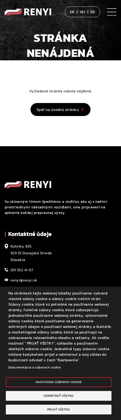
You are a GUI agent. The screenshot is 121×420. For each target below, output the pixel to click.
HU (82, 12)
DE (93, 12)
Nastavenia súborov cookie (59, 382)
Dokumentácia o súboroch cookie (34, 367)
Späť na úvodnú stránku (58, 109)
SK (72, 12)
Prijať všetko (58, 409)
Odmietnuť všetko (59, 395)
